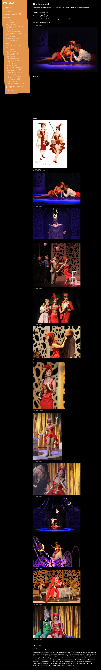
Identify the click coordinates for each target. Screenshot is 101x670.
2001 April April (11, 74)
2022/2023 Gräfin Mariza (12, 22)
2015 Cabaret (10, 49)
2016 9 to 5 (9, 43)
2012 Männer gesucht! (13, 61)
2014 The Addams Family (13, 51)
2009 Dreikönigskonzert (13, 67)
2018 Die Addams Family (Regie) (15, 36)
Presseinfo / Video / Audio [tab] (15, 86)
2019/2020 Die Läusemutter (13, 31)
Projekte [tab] (7, 17)
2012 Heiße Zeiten (12, 54)
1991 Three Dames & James (15, 79)
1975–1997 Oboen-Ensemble (16, 83)
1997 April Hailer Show (13, 77)
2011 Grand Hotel (12, 65)
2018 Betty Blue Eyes (12, 38)
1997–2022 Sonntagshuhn (13, 27)
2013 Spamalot (11, 56)
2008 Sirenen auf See (13, 70)
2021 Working (9, 29)
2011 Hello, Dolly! (12, 63)
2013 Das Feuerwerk (12, 58)
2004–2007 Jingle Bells (13, 72)
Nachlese (8, 11)
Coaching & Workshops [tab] (12, 14)
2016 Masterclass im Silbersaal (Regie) (14, 46)
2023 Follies (8, 20)
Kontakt (10, 90)
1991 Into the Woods (13, 81)
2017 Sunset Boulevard (12, 40)
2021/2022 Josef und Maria (13, 24)
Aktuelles (8, 8)
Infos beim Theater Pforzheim (41, 22)
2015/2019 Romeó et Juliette (14, 33)
